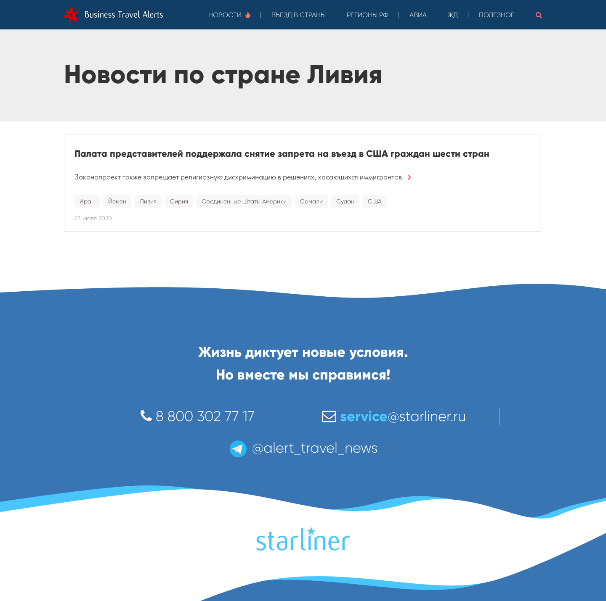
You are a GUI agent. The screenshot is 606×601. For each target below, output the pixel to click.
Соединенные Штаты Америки (244, 201)
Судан (345, 201)
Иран (87, 201)
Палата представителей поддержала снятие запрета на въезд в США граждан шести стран (281, 153)
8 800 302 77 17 (198, 416)
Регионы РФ (367, 15)
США (375, 201)
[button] (539, 14)
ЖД (453, 15)
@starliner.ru (394, 416)
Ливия (148, 201)
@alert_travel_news (303, 448)
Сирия (179, 201)
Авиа (418, 15)
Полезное (497, 15)
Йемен (117, 201)
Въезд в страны (298, 15)
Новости (229, 15)
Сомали (311, 201)
